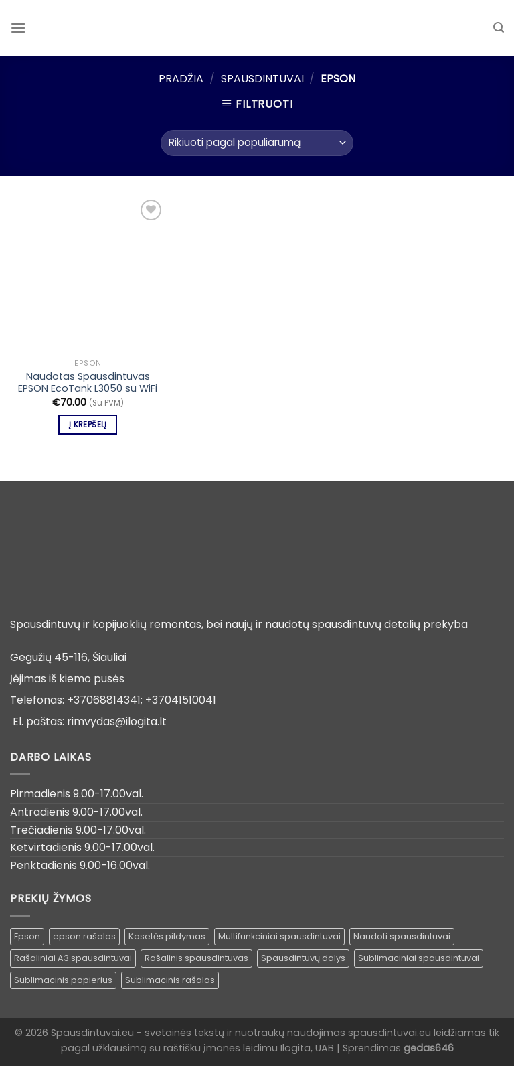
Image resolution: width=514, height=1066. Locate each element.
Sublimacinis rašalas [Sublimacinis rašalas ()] (170, 980)
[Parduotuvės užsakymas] (257, 143)
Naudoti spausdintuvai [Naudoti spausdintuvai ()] (401, 936)
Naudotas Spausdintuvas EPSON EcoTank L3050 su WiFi (87, 382)
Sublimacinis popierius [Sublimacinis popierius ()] (63, 980)
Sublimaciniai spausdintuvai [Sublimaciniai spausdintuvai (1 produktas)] (418, 958)
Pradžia (181, 78)
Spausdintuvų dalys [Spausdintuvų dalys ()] (303, 958)
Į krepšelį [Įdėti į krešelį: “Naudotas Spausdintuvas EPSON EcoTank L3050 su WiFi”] (87, 424)
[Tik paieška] (498, 28)
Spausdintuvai (262, 78)
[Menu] (18, 27)
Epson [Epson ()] (27, 936)
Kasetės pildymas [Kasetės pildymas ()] (166, 936)
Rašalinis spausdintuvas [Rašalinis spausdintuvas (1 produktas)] (196, 958)
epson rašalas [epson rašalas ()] (84, 936)
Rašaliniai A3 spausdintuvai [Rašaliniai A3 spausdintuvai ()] (73, 958)
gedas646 (429, 1048)
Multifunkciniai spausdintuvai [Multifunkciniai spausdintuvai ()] (279, 936)
